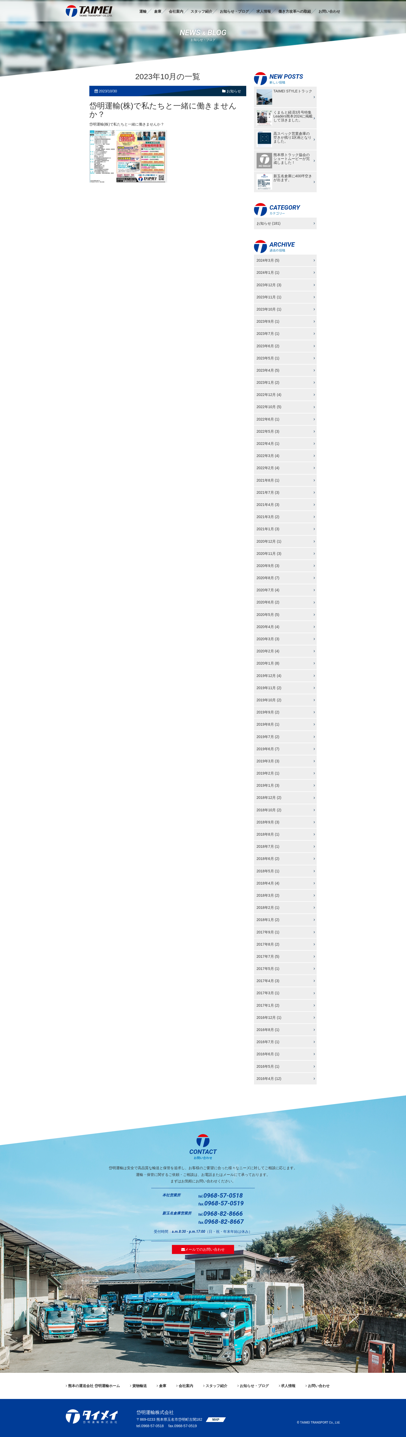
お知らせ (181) (269, 223)
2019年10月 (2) (269, 700)
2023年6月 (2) (268, 346)
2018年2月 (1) (268, 907)
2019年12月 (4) (269, 675)
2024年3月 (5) (268, 260)
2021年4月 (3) (268, 505)
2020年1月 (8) (268, 663)
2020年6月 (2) (268, 602)
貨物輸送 (139, 1386)
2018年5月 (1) (268, 871)
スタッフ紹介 (201, 11)
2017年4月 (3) (268, 981)
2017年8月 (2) (268, 944)
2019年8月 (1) (268, 724)
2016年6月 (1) (268, 1054)
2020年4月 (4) (268, 627)
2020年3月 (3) (268, 639)
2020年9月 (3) (268, 566)
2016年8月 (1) (268, 1030)
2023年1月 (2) (268, 382)
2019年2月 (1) (268, 773)
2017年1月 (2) (268, 1005)
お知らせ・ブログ (234, 11)
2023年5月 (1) (268, 358)
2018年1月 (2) (268, 920)
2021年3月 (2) (268, 517)
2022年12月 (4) (269, 395)
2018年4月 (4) (268, 883)
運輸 (143, 11)
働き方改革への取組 (294, 11)
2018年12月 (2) (269, 797)
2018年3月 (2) (268, 895)
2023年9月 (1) (268, 321)
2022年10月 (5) (269, 407)
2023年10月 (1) (269, 309)
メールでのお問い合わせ (203, 1249)
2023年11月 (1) (269, 297)
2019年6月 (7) (268, 749)
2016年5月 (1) (268, 1066)
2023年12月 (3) (269, 285)
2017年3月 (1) (268, 993)
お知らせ (231, 91)
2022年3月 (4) (268, 456)
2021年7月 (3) (268, 492)
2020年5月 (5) (268, 614)
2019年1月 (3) (268, 785)
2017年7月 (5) (268, 956)
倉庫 (157, 11)
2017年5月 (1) (268, 969)
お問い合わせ (329, 11)
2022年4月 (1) (268, 443)
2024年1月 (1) (268, 272)
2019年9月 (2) (268, 712)
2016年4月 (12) (269, 1078)
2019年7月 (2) (268, 736)
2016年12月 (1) (269, 1017)
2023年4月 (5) (268, 370)
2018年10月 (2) (269, 810)
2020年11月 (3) (269, 553)
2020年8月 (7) (268, 578)
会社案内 (176, 11)
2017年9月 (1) (268, 932)
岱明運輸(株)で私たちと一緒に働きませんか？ (163, 110)
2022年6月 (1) (268, 419)
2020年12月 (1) (269, 541)
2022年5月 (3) (268, 431)
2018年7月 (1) (268, 846)
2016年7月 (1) (268, 1042)
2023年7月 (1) (268, 333)
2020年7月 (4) (268, 590)
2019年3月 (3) (268, 761)
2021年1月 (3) (268, 529)
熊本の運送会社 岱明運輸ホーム (94, 1386)
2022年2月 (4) (268, 468)
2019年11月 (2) (269, 688)
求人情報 (263, 11)
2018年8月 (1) (268, 834)
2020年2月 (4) (268, 651)
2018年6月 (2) (268, 859)
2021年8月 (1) (268, 480)
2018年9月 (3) (268, 822)
